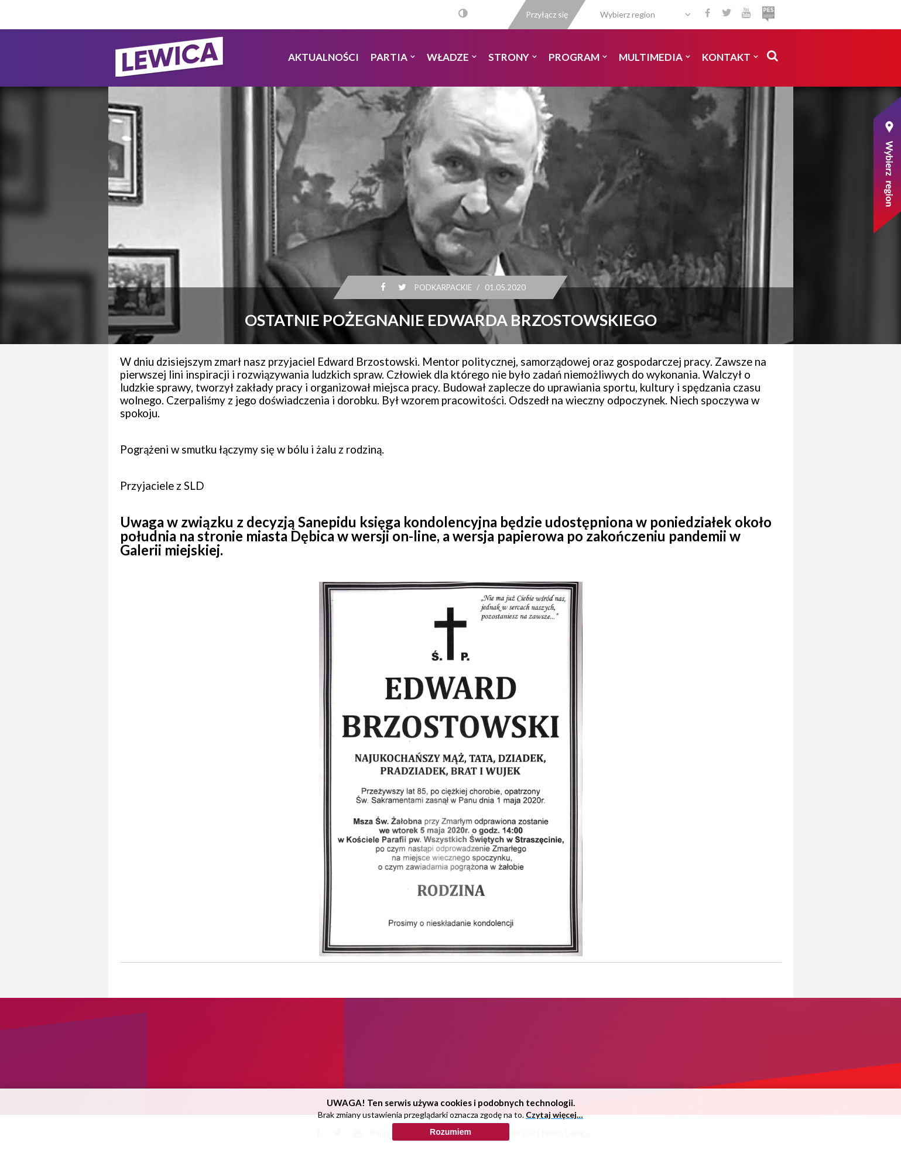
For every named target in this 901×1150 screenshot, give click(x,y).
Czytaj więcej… (554, 1132)
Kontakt (730, 57)
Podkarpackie (442, 287)
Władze (452, 57)
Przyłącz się (547, 14)
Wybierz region (627, 14)
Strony (512, 57)
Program (578, 57)
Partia (393, 57)
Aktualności (323, 57)
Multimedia (654, 57)
